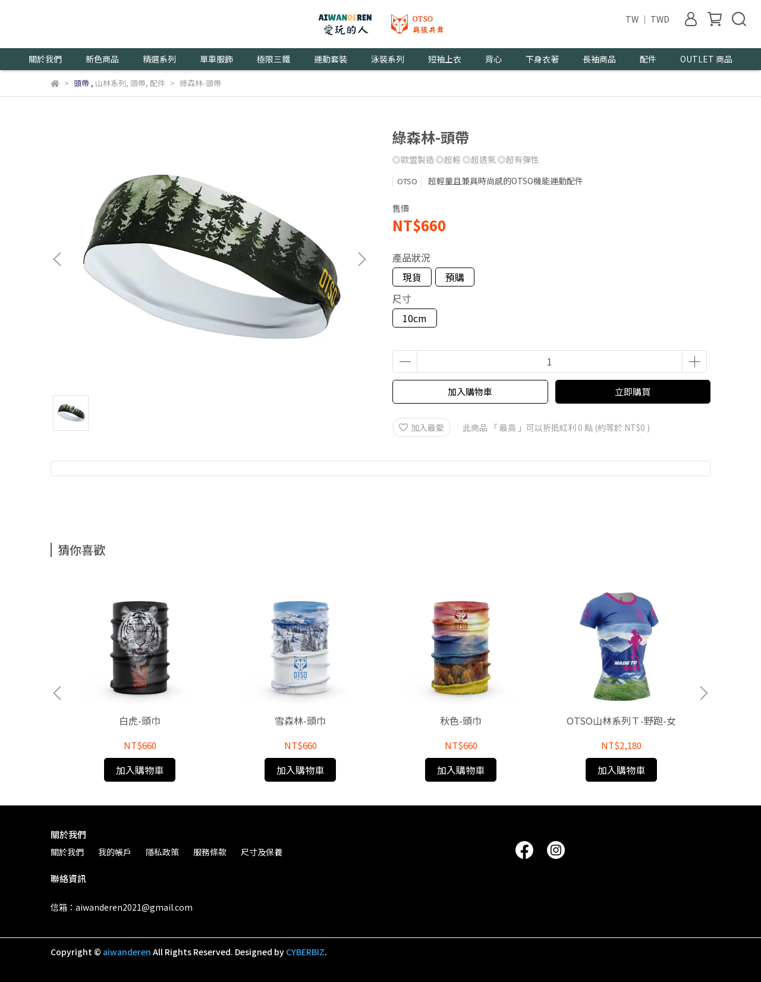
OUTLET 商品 (706, 59)
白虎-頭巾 (140, 720)
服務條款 (210, 852)
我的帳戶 (114, 852)
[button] (361, 259)
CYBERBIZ (305, 952)
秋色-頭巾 (461, 720)
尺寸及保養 (261, 852)
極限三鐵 (273, 59)
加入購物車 (470, 391)
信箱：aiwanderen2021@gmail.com (122, 907)
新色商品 (102, 59)
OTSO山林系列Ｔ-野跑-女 (621, 720)
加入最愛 (421, 427)
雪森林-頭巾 (300, 720)
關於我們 (67, 852)
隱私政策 (162, 852)
